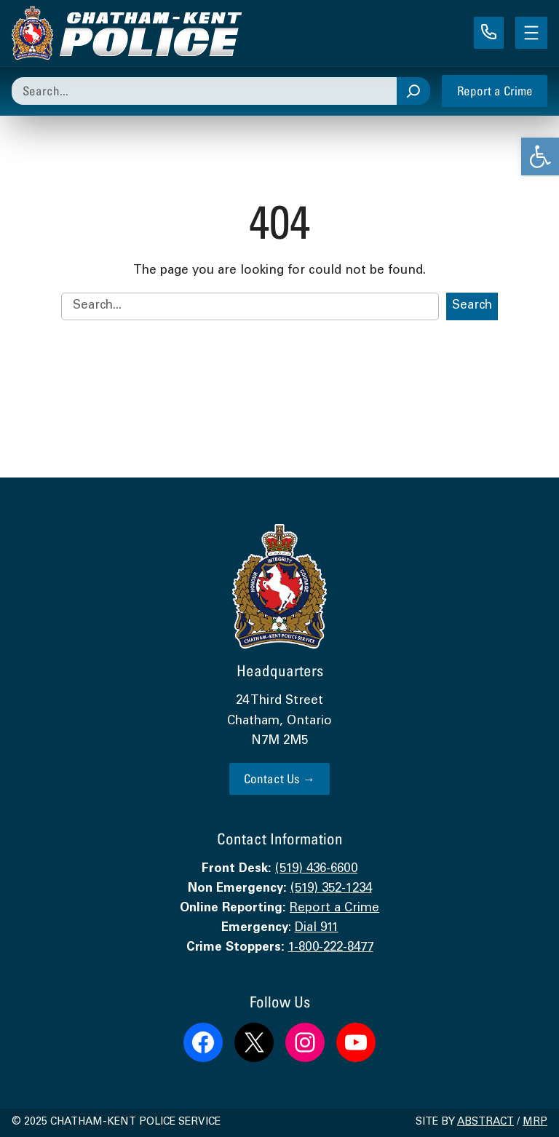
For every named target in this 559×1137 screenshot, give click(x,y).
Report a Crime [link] (495, 90)
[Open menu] (531, 33)
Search (472, 306)
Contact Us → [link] (279, 778)
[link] (540, 156)
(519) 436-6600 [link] (316, 869)
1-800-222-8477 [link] (330, 948)
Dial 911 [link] (316, 928)
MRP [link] (535, 1122)
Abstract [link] (485, 1122)
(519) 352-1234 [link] (331, 889)
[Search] (413, 91)
